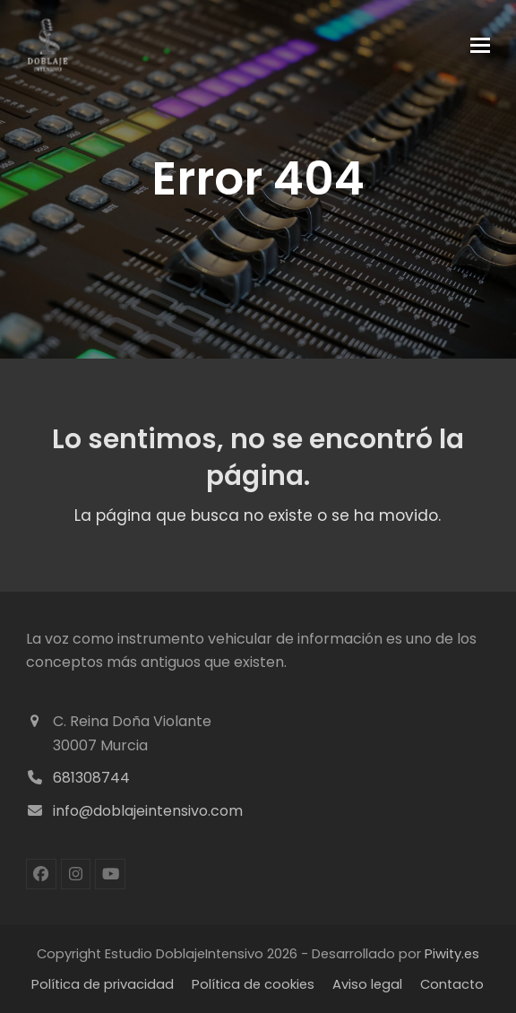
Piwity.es (452, 954)
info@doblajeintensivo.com (148, 811)
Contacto (452, 984)
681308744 (91, 777)
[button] (480, 45)
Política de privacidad (102, 984)
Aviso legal (367, 984)
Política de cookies (253, 984)
